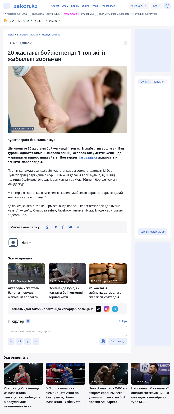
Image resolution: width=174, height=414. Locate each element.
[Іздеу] (167, 6)
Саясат (55, 5)
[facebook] (63, 227)
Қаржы (75, 5)
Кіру (124, 321)
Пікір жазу (117, 341)
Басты (11, 34)
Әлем (65, 5)
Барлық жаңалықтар (27, 34)
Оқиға (85, 5)
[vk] (70, 227)
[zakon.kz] (26, 6)
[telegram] (55, 227)
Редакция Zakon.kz (50, 34)
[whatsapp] (47, 227)
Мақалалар (108, 5)
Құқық (95, 5)
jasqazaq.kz (88, 157)
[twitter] (78, 227)
